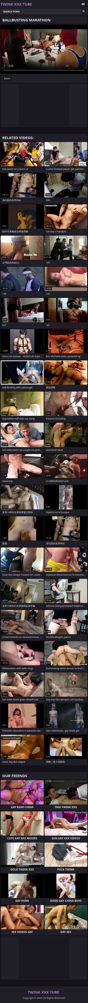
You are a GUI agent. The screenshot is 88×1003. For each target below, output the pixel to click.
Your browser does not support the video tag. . (44, 49)
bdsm (7, 78)
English (83, 4)
